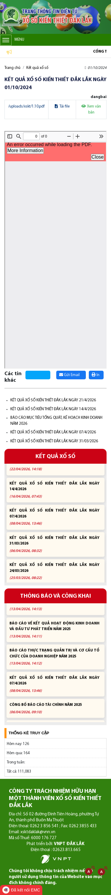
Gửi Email (69, 375)
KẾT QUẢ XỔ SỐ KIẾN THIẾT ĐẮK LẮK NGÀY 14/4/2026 (53, 409)
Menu (12, 40)
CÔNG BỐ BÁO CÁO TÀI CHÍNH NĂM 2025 (54, 711)
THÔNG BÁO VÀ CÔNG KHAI (55, 596)
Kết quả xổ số (37, 68)
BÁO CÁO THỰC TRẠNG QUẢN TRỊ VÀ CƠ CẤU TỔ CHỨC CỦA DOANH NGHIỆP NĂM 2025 (54, 660)
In (95, 375)
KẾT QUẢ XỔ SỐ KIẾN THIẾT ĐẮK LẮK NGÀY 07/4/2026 (53, 432)
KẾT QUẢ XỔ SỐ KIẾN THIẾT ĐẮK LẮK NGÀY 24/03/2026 (54, 574)
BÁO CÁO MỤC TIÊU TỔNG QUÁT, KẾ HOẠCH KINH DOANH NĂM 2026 (54, 605)
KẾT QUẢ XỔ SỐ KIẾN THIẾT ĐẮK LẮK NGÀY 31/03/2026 (54, 441)
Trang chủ (12, 68)
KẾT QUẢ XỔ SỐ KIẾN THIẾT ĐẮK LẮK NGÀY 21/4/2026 (53, 400)
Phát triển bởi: (55, 844)
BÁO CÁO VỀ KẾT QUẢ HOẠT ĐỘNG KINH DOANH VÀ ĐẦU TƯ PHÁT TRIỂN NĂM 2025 (54, 632)
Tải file (62, 106)
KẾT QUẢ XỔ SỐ (55, 457)
